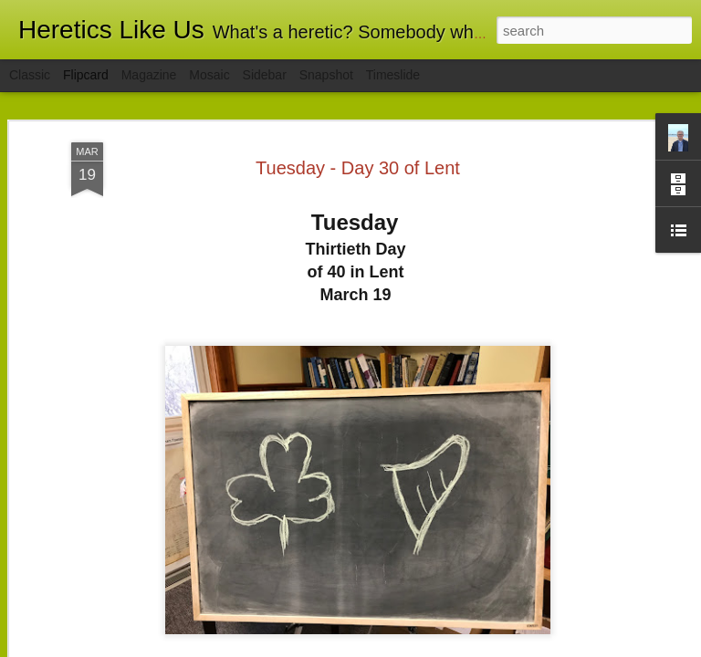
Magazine (149, 75)
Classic (29, 75)
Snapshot (326, 75)
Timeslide (393, 75)
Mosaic (209, 75)
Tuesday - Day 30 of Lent (358, 168)
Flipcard (86, 75)
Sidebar (265, 75)
